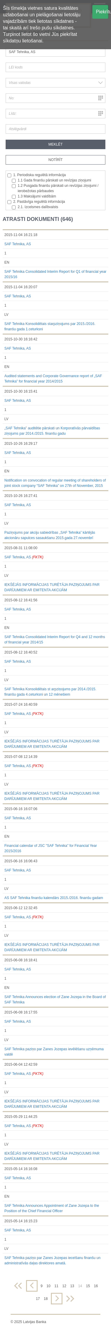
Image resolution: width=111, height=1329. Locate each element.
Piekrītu (102, 11)
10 (48, 1286)
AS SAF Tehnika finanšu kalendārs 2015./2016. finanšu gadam (53, 898)
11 (56, 1286)
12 (64, 1286)
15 (88, 1286)
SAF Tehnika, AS (17, 244)
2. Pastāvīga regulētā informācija (36, 202)
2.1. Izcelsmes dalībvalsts (35, 207)
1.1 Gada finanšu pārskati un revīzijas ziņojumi (51, 180)
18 (46, 1299)
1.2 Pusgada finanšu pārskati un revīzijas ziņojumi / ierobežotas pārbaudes (55, 188)
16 (96, 1286)
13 (72, 1286)
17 (38, 1299)
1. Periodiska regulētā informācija (36, 175)
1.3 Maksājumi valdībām (34, 196)
